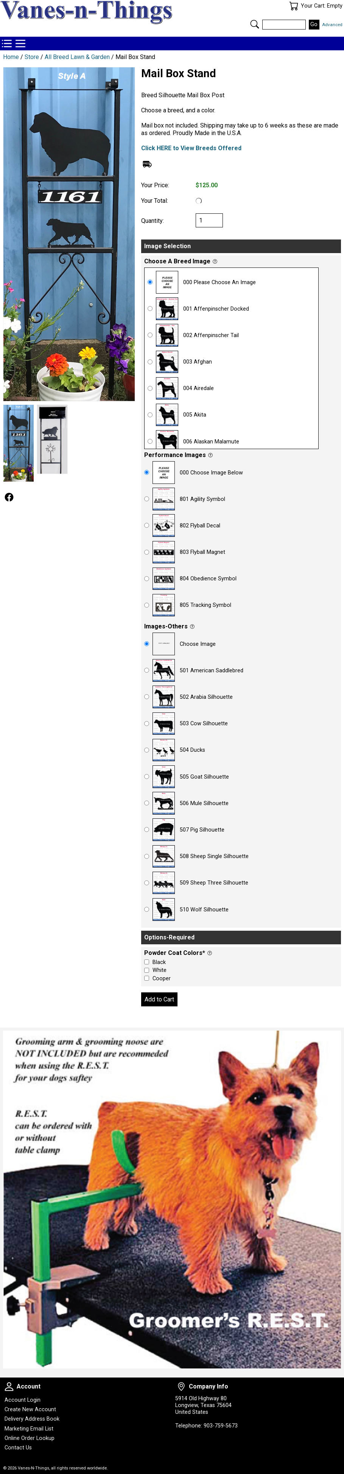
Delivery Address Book (32, 1419)
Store (32, 57)
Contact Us (18, 1447)
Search (255, 24)
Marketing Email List (29, 1429)
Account (9, 1387)
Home (11, 57)
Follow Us (9, 497)
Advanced (332, 24)
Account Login (22, 1400)
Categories (20, 43)
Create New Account (30, 1409)
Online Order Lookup (29, 1438)
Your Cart (294, 6)
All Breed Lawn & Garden (77, 57)
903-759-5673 (221, 1426)
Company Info (181, 1387)
